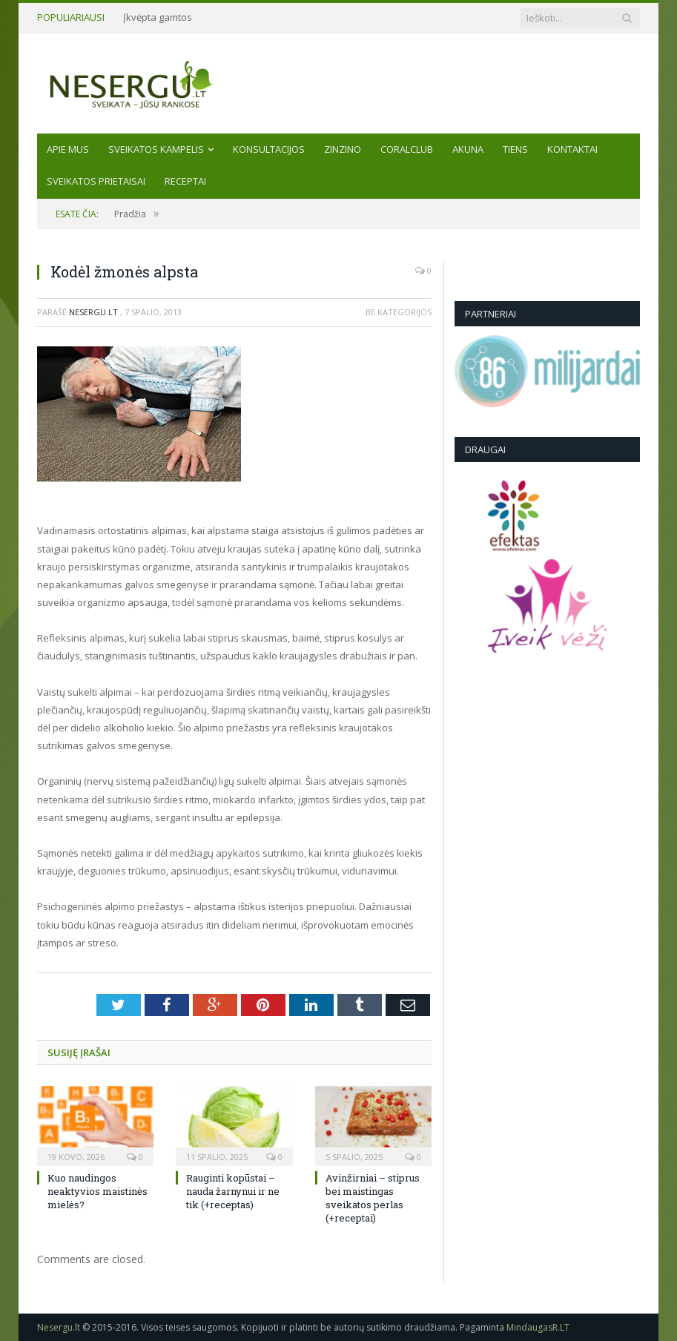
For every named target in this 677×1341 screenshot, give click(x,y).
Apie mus (68, 149)
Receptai (185, 181)
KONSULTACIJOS (269, 149)
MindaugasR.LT (537, 1327)
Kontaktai (572, 149)
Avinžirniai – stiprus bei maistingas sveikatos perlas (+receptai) (373, 1198)
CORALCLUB (406, 149)
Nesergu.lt (93, 311)
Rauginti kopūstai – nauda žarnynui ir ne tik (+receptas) (233, 1191)
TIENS (515, 149)
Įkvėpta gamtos (157, 17)
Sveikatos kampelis (156, 149)
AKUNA (467, 149)
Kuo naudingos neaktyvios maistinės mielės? (97, 1191)
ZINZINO (342, 149)
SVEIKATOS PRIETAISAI (96, 181)
